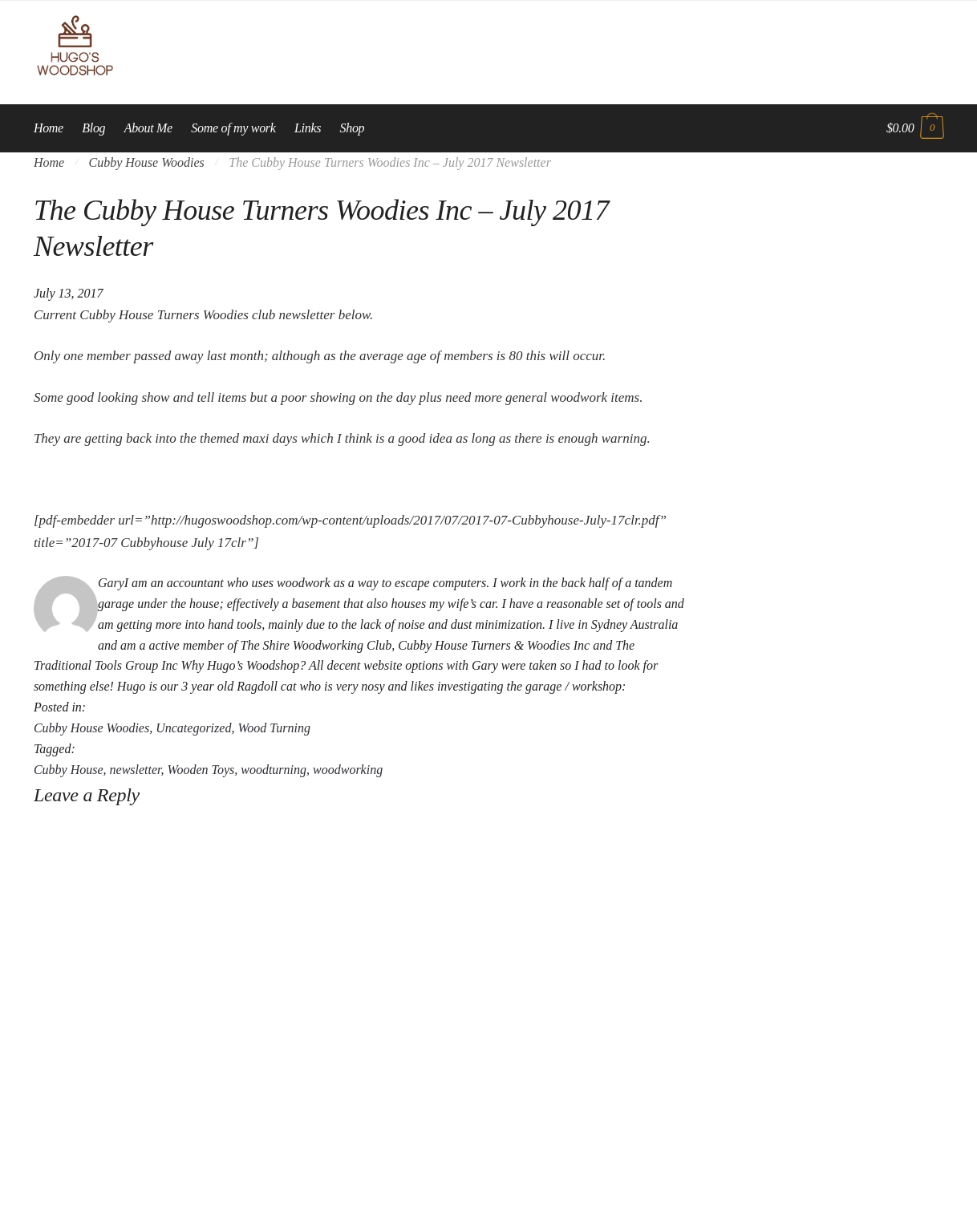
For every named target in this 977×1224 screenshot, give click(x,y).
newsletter (135, 769)
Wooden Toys (201, 769)
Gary (111, 583)
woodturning (273, 769)
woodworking (348, 769)
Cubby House (68, 769)
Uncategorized (193, 728)
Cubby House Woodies (147, 162)
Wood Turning (273, 728)
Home (49, 162)
